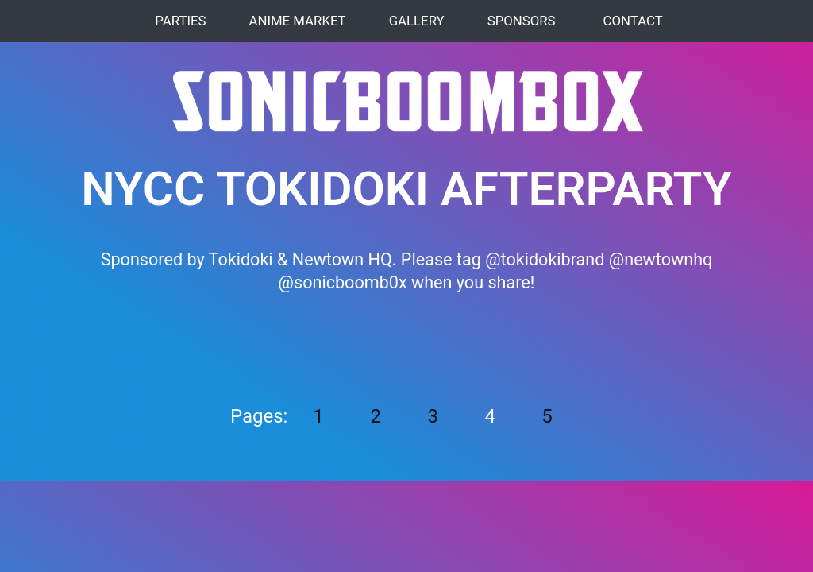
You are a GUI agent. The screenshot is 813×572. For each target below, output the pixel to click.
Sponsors (519, 21)
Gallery (414, 21)
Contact (633, 21)
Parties (178, 21)
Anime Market (294, 21)
